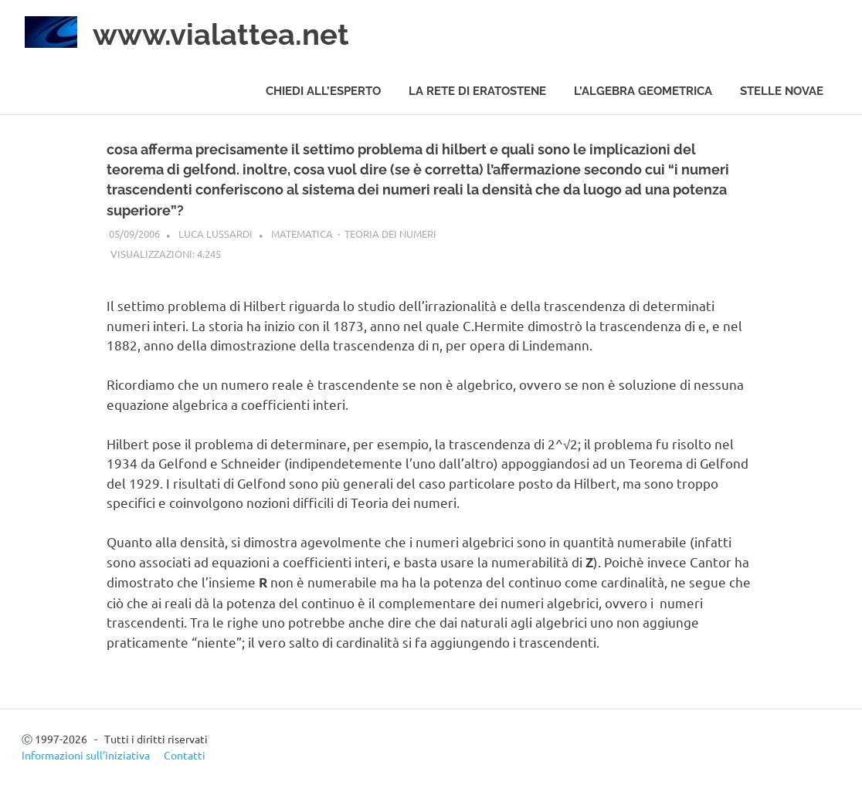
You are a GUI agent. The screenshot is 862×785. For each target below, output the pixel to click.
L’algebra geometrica (643, 91)
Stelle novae (781, 91)
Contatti (184, 755)
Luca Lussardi (215, 233)
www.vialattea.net (221, 34)
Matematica (302, 233)
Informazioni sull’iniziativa (86, 755)
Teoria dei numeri (390, 233)
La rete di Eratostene (477, 91)
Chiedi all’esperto (323, 91)
